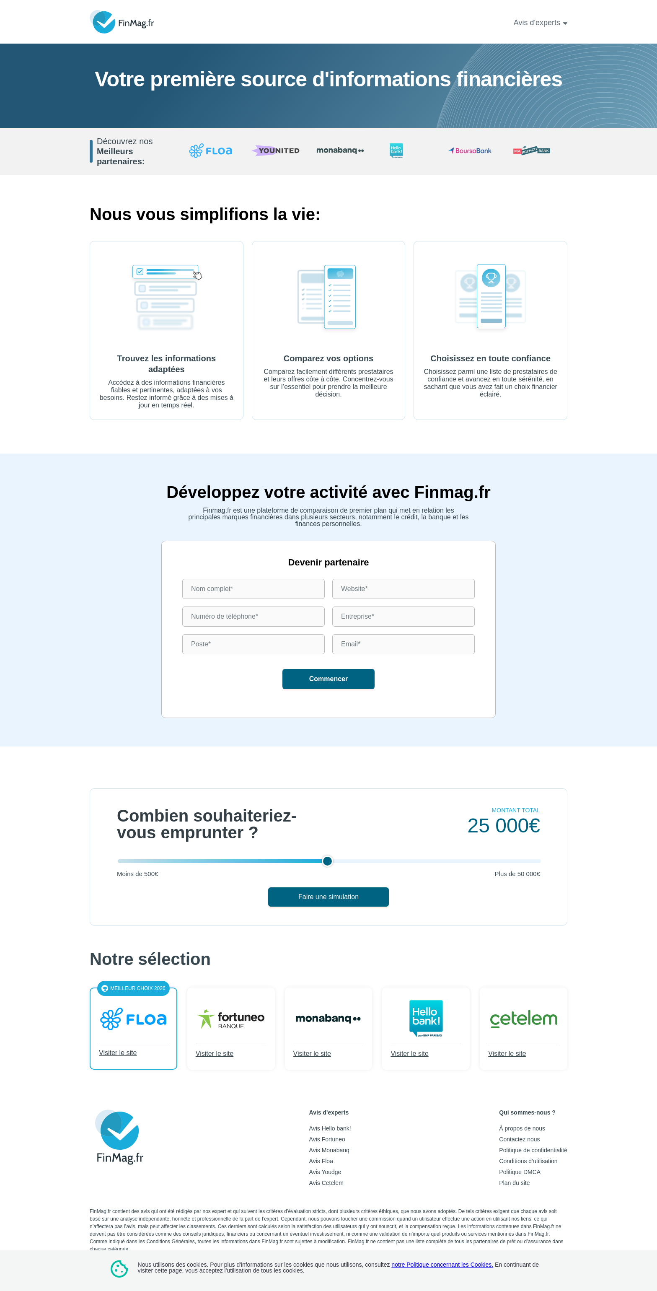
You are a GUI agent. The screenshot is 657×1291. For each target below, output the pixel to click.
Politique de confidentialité (533, 1150)
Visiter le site (118, 1052)
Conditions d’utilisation (528, 1161)
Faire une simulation (328, 896)
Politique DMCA (520, 1172)
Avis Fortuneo (327, 1139)
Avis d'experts (537, 22)
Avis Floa (321, 1161)
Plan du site (514, 1183)
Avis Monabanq (329, 1150)
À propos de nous (522, 1128)
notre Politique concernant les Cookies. (442, 1264)
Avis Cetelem (326, 1183)
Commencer (328, 678)
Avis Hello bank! (330, 1128)
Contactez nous (519, 1139)
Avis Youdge (325, 1172)
